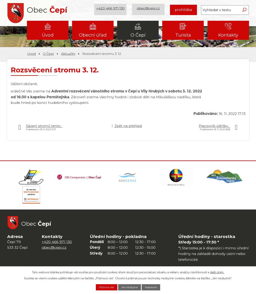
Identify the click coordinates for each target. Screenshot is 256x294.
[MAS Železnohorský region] (225, 177)
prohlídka (183, 10)
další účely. (217, 271)
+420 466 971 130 (111, 10)
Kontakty (228, 35)
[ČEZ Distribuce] (31, 196)
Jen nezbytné (130, 287)
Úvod (48, 35)
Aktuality (68, 54)
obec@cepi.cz (149, 10)
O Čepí (138, 35)
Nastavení (154, 287)
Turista (183, 35)
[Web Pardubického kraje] (176, 177)
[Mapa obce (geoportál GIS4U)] (128, 177)
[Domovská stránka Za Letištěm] (31, 177)
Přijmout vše (103, 287)
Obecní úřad (93, 35)
